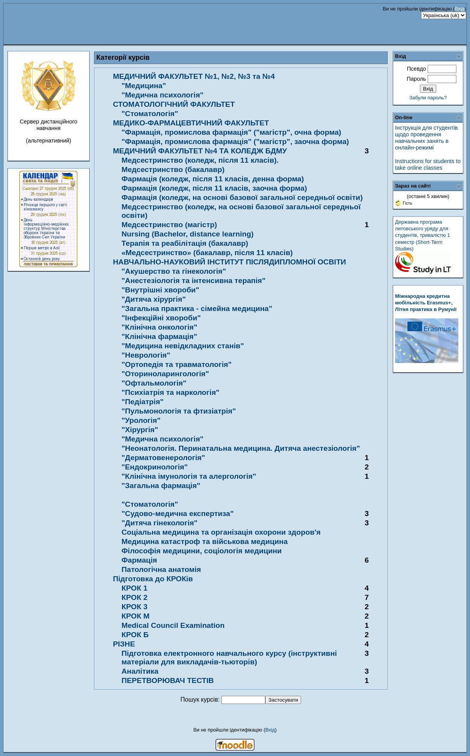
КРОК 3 (135, 607)
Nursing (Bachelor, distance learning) (188, 234)
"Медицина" (144, 86)
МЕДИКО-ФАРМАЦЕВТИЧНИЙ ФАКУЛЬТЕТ (191, 123)
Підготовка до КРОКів (153, 579)
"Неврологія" (146, 355)
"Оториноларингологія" (165, 374)
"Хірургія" (140, 430)
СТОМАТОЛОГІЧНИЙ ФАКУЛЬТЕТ (174, 104)
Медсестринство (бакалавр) (173, 169)
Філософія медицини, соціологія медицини (202, 551)
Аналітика (140, 671)
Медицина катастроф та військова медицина (205, 541)
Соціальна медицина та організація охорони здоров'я (221, 532)
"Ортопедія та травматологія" (177, 364)
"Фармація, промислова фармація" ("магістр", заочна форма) (235, 141)
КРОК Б (135, 635)
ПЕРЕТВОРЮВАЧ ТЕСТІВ (168, 680)
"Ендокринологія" (155, 467)
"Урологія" (141, 420)
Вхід (460, 9)
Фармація (139, 560)
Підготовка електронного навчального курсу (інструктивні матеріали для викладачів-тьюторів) (229, 657)
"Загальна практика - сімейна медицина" (197, 308)
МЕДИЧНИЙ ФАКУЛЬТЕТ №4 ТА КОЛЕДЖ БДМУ (200, 151)
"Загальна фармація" (161, 485)
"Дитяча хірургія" (154, 299)
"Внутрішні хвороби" (160, 290)
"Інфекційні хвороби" (161, 318)
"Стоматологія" (150, 113)
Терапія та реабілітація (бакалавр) (185, 243)
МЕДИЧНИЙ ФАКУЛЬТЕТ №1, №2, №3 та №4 (194, 76)
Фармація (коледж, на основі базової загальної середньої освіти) (242, 197)
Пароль (416, 79)
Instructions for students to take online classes (428, 164)
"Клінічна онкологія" (159, 327)
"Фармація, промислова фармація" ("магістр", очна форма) (231, 132)
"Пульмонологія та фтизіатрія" (179, 411)
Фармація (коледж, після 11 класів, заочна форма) (214, 188)
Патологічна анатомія (161, 569)
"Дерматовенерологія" (163, 458)
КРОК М (136, 616)
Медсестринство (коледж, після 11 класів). (200, 160)
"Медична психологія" (163, 95)
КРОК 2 (135, 597)
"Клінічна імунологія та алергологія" (189, 476)
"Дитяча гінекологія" (160, 523)
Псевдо (416, 69)
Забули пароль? (428, 98)
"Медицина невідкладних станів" (183, 346)
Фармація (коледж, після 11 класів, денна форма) (213, 179)
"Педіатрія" (143, 402)
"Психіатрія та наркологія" (170, 392)
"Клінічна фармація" (159, 336)
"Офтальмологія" (154, 383)
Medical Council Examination (173, 625)
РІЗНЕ (124, 644)
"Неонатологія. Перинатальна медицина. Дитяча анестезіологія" (241, 448)
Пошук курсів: (201, 699)
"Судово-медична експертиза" (178, 513)
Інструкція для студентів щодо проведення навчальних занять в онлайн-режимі (426, 138)
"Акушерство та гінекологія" (174, 271)
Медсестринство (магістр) (169, 225)
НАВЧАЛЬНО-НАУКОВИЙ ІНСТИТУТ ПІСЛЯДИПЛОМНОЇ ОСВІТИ (229, 262)
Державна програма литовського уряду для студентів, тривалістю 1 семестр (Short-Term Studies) (422, 235)
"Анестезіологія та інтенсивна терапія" (194, 280)
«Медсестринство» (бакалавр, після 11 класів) (207, 253)
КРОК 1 (135, 588)
